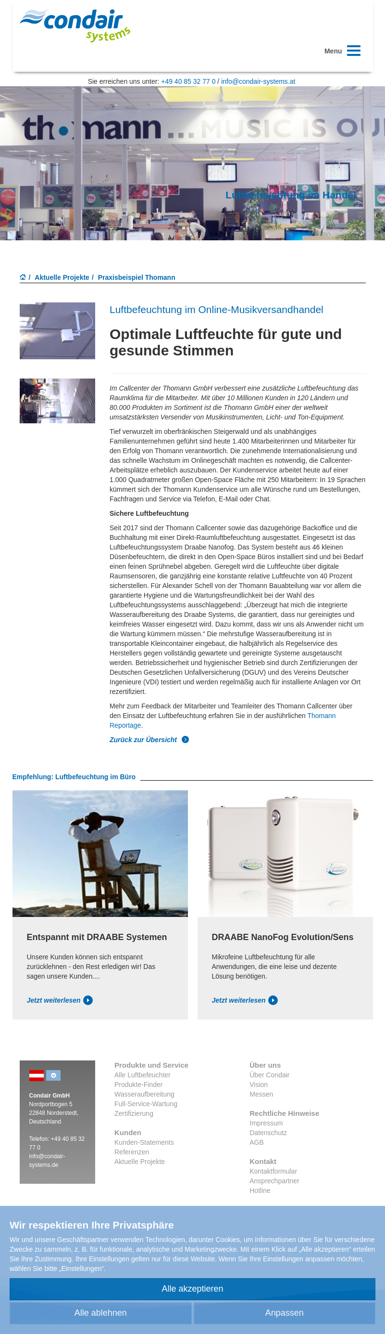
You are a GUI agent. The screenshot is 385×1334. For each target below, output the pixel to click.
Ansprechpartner (274, 1181)
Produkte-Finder (138, 1084)
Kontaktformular (273, 1171)
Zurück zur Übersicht (149, 740)
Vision (258, 1084)
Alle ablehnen (101, 1313)
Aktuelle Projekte (62, 277)
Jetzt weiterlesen (60, 1000)
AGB (256, 1142)
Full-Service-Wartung (145, 1104)
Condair (75, 25)
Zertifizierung (133, 1113)
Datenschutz (268, 1133)
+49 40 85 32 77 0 (188, 81)
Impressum (266, 1123)
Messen (261, 1094)
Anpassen (284, 1313)
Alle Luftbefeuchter (142, 1075)
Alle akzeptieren (192, 1289)
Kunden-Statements (144, 1142)
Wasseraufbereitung (144, 1094)
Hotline (260, 1190)
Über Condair (269, 1075)
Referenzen (131, 1152)
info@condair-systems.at (258, 81)
